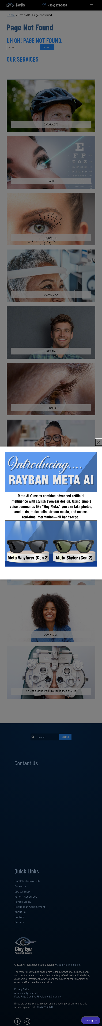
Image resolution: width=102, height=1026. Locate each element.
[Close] (98, 442)
